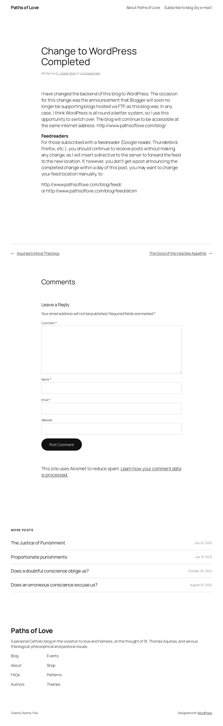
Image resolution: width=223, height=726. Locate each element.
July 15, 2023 (203, 557)
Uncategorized (90, 73)
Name (46, 379)
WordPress (205, 713)
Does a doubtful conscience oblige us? (50, 570)
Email (46, 400)
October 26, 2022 (200, 571)
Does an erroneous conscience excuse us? (54, 584)
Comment (49, 323)
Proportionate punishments (39, 556)
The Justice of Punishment (38, 542)
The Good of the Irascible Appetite (177, 253)
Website (46, 420)
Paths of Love (25, 7)
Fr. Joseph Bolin (66, 73)
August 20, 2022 (201, 585)
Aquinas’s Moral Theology (38, 253)
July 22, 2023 (203, 543)
